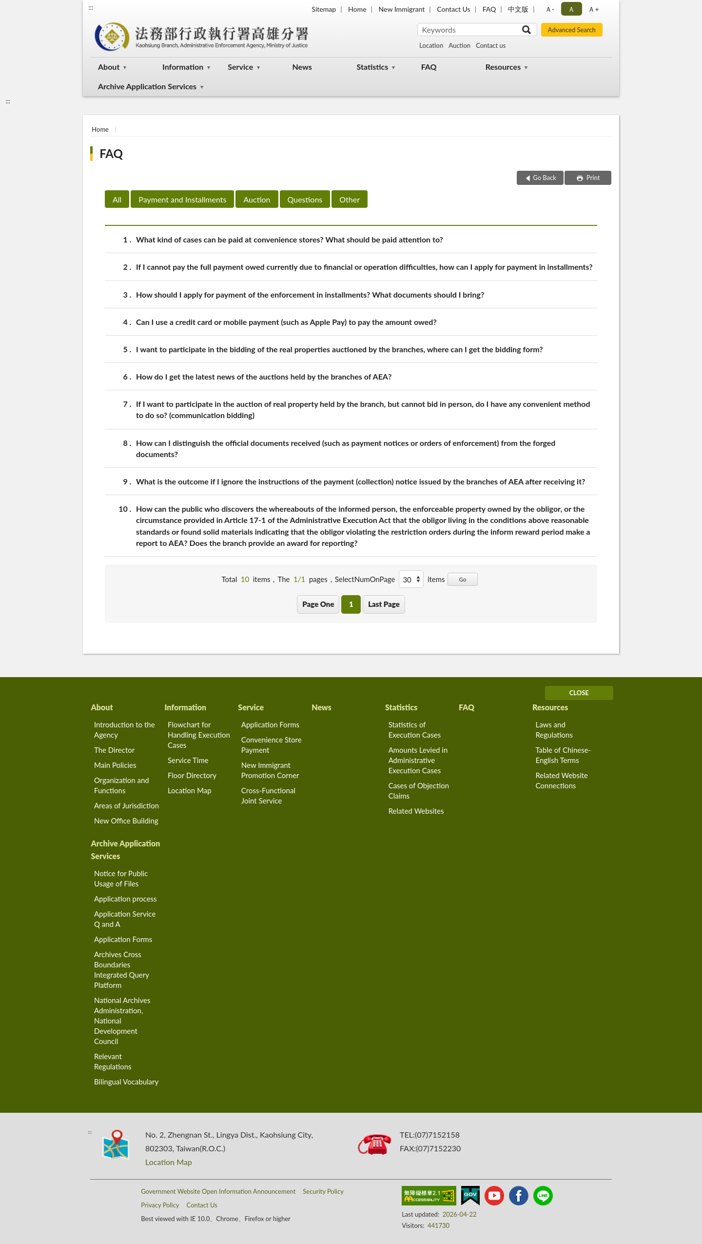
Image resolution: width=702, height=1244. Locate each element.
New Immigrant (402, 9)
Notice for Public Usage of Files (121, 878)
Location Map (190, 790)
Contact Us (453, 9)
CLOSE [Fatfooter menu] (579, 693)
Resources (503, 66)
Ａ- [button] (549, 9)
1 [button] (351, 604)
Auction (459, 45)
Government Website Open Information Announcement (218, 1191)
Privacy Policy (160, 1205)
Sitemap (324, 9)
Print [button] (592, 177)
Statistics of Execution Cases (415, 729)
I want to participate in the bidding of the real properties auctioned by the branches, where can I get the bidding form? (339, 349)
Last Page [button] (384, 604)
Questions (305, 199)
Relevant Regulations (113, 1061)
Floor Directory (192, 775)
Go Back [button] (544, 177)
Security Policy (323, 1191)
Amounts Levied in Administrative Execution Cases (418, 760)
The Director (114, 749)
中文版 (518, 9)
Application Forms (270, 724)
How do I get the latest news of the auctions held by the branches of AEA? (263, 376)
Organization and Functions (121, 785)
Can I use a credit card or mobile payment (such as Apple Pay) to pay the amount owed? (286, 321)
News (302, 66)
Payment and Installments (182, 199)
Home (357, 9)
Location (431, 45)
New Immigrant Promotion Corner (270, 770)
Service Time (188, 760)
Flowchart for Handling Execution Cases (199, 734)
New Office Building (126, 820)
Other (349, 199)
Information (182, 66)
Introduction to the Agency (124, 729)
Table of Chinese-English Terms (563, 754)
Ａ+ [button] (593, 9)
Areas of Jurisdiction (126, 805)
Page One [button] (318, 604)
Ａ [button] (571, 9)
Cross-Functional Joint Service (268, 795)
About (108, 66)
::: (90, 7)
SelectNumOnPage (365, 579)
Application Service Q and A (125, 918)
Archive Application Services (147, 86)
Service (240, 66)
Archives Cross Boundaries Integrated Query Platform (121, 969)
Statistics (373, 66)
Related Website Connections (561, 780)
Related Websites (416, 810)
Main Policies (115, 765)
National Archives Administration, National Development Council (122, 1020)
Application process (125, 898)
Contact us (491, 45)
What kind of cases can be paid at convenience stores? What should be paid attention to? (289, 239)
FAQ (489, 9)
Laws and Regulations (554, 729)
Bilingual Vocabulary (126, 1081)
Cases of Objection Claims (419, 790)
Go (463, 579)
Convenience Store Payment (271, 744)
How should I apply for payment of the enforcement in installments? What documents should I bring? (310, 294)
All (117, 199)
